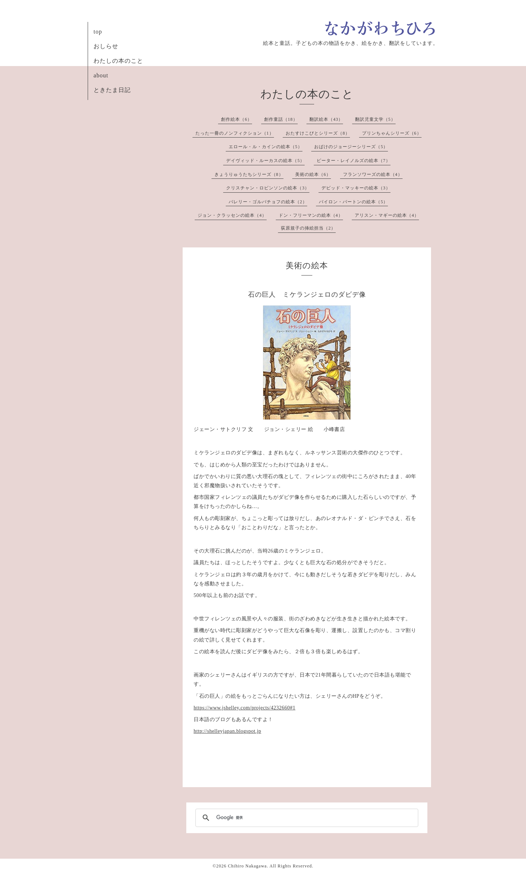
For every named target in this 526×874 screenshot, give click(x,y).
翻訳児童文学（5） (375, 119)
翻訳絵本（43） (326, 119)
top (98, 31)
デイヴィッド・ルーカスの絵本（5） (265, 160)
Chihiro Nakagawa (247, 866)
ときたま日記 (112, 90)
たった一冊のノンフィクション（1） (234, 133)
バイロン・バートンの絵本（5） (353, 201)
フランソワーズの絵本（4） (373, 174)
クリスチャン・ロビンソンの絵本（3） (267, 187)
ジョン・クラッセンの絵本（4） (232, 215)
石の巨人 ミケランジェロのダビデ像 (307, 294)
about (101, 75)
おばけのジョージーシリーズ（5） (351, 146)
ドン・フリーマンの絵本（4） (311, 215)
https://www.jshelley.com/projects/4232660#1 (245, 708)
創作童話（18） (281, 119)
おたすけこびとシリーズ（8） (318, 133)
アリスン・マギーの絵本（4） (387, 215)
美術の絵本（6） (313, 174)
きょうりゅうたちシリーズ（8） (248, 174)
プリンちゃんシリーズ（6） (392, 133)
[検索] (305, 817)
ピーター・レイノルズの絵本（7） (353, 160)
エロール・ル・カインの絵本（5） (265, 146)
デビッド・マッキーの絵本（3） (355, 187)
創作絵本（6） (236, 119)
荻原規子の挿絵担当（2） (308, 228)
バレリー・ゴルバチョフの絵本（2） (268, 201)
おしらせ (106, 46)
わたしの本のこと (118, 61)
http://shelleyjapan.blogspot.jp (227, 731)
